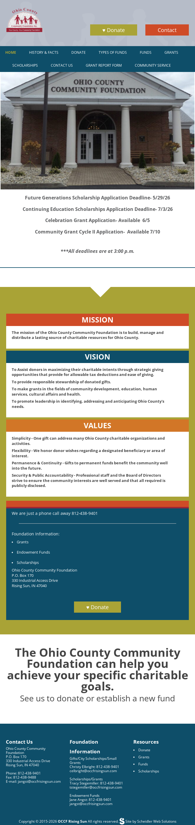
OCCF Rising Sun (72, 821)
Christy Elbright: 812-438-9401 (94, 766)
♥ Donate (113, 29)
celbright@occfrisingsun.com (93, 770)
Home (10, 52)
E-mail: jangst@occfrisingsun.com (33, 781)
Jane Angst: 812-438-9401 (91, 799)
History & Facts (43, 52)
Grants (171, 52)
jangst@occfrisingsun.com (91, 803)
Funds (146, 52)
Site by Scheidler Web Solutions (150, 821)
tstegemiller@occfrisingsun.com (96, 787)
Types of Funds (113, 52)
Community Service (153, 65)
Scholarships (25, 65)
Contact (167, 29)
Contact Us (62, 65)
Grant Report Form (104, 65)
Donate (78, 52)
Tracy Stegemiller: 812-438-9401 (96, 783)
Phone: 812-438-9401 (23, 773)
